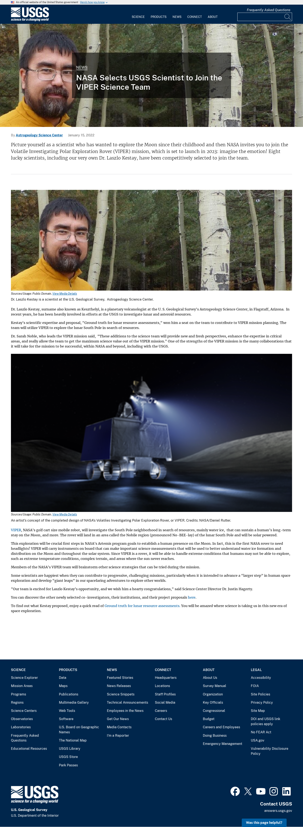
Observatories (22, 719)
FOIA (255, 686)
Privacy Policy (262, 702)
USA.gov (257, 740)
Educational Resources (29, 749)
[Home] (30, 20)
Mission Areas (22, 686)
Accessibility (261, 678)
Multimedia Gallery (74, 702)
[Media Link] (151, 241)
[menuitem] (138, 14)
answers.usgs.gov (278, 811)
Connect (194, 17)
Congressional (214, 711)
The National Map (73, 740)
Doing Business (215, 736)
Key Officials (213, 702)
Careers (161, 711)
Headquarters (166, 678)
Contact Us (163, 719)
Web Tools (67, 711)
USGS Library (69, 749)
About (213, 17)
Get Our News (118, 719)
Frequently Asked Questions (268, 10)
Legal (256, 670)
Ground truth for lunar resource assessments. (142, 606)
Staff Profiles (165, 694)
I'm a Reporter (118, 736)
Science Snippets (120, 694)
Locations (162, 686)
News (177, 17)
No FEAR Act (261, 732)
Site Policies (260, 694)
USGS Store (68, 757)
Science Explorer (24, 678)
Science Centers (24, 711)
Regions (17, 702)
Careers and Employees (221, 727)
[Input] (264, 17)
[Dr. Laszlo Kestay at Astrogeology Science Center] (151, 75)
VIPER (16, 530)
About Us (210, 678)
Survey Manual (214, 686)
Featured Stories (120, 678)
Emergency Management (222, 744)
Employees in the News (125, 711)
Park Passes (68, 765)
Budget (208, 719)
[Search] (288, 17)
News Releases (119, 686)
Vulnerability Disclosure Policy (269, 751)
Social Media (165, 702)
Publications (68, 694)
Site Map (258, 711)
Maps (63, 686)
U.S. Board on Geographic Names (79, 729)
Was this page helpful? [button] (264, 823)
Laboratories (21, 727)
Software (66, 719)
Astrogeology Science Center (39, 135)
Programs (18, 694)
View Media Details (64, 293)
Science (138, 17)
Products (158, 17)
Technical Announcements (127, 702)
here (191, 597)
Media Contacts (119, 727)
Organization (213, 694)
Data (62, 678)
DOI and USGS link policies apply (265, 721)
